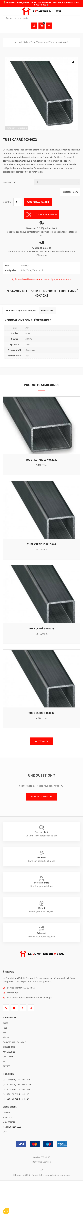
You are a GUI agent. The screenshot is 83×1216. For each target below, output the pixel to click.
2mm (27, 344)
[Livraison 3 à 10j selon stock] (41, 223)
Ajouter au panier (38, 202)
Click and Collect (41, 248)
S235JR (28, 339)
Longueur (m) (9, 182)
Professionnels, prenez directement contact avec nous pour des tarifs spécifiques (42, 3)
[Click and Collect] (41, 242)
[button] (73, 61)
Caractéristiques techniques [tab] (20, 310)
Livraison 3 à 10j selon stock (41, 228)
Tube (33, 42)
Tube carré (42, 42)
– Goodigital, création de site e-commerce (50, 1175)
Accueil (18, 42)
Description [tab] (46, 310)
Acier (26, 42)
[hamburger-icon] (49, 26)
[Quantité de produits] (17, 202)
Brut (27, 327)
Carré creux (30, 350)
